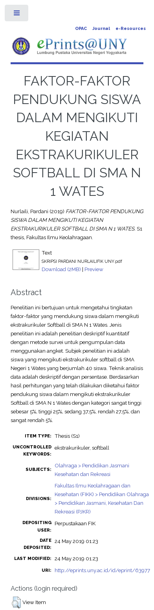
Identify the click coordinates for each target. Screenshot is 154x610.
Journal (101, 28)
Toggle (17, 15)
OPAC (81, 28)
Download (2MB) (61, 269)
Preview (93, 269)
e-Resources (131, 28)
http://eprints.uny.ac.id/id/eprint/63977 (102, 570)
